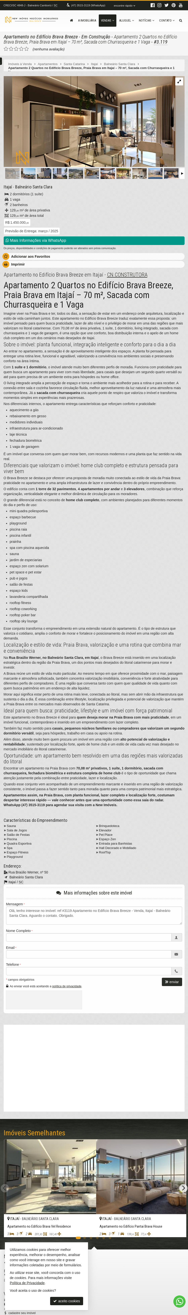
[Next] (183, 1188)
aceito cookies (66, 1301)
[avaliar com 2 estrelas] (11, 48)
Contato (167, 20)
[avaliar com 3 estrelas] (16, 48)
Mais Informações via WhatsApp (36, 240)
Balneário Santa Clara (32, 186)
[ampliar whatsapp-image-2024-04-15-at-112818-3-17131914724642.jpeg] (90, 122)
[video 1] (94, 1067)
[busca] (180, 20)
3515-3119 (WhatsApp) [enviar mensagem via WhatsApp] (87, 5)
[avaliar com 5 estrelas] (26, 48)
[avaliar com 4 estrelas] (21, 48)
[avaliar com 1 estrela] (6, 48)
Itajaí (8, 186)
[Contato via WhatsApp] (179, 1301)
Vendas (107, 20)
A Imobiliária (87, 20)
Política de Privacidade (27, 1283)
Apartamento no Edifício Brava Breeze (39, 37)
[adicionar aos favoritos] (87, 1229)
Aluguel (126, 20)
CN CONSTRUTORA (127, 274)
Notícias (146, 20)
